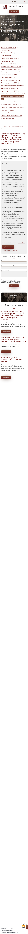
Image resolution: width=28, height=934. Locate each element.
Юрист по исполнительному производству (13, 911)
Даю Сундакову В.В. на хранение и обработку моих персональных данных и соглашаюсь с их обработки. (12, 281)
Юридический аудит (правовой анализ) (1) (12, 112)
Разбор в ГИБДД (7, 661)
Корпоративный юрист (7, 903)
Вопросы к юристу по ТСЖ (10, 426)
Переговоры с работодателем (11, 620)
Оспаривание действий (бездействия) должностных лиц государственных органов (13, 768)
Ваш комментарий (5, 270)
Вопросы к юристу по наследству (12, 513)
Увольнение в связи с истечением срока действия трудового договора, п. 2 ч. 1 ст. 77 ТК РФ (13, 615)
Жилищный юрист (8, 415)
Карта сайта (3, 928)
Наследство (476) (6, 55)
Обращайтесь (21, 242)
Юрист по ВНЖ (7, 812)
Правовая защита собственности (10, 916)
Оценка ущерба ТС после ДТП (11, 665)
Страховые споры (7, 663)
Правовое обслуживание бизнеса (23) (11, 115)
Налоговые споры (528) (7, 110)
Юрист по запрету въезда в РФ (11, 803)
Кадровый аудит (7, 646)
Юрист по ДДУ (7, 419)
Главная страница (6, 17)
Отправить (14, 285)
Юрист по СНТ (7, 424)
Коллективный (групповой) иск (11, 687)
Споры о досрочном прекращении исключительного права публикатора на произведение (13, 565)
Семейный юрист (6, 516)
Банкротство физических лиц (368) (10, 80)
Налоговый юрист (6, 901)
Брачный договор (7, 537)
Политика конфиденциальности (7, 930)
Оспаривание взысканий (9, 629)
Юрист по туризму (8, 724)
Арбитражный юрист (7, 906)
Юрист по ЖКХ (7, 421)
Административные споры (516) (10, 88)
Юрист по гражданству (9, 814)
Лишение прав (7, 658)
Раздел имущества (8, 520)
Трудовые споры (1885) (7, 63)
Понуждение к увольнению (10, 624)
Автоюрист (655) (5, 50)
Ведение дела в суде (8, 683)
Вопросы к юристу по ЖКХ (10, 432)
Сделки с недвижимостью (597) (10, 69)
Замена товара (7, 698)
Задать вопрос (14, 11)
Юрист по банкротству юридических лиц (12, 913)
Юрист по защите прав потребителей (11, 694)
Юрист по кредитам (6, 731)
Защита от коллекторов (9, 737)
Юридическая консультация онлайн (12, 880)
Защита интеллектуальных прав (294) (11, 107)
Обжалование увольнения (10, 622)
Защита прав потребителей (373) (10, 58)
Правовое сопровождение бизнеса (10, 921)
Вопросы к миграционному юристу (12, 819)
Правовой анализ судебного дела (12, 857)
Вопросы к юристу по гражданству (12, 816)
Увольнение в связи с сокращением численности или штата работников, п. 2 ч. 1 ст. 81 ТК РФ (13, 591)
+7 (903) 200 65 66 (14, 2)
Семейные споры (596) (7, 53)
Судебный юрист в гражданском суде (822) (13, 93)
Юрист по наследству (7, 449)
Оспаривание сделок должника (11, 796)
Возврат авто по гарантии (10, 667)
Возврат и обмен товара (9, 696)
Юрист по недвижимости (10, 412)
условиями (10, 282)
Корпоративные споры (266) (9, 102)
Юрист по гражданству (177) (9, 91)
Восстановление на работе (10, 626)
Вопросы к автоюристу (9, 674)
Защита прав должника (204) (9, 83)
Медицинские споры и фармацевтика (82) (12, 85)
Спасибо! (9, 247)
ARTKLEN (16, 932)
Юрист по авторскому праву (9, 546)
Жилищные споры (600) (7, 61)
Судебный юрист (6, 676)
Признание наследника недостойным (13, 471)
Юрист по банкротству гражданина (11, 786)
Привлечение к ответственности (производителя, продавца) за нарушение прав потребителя (11, 714)
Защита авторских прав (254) (9, 74)
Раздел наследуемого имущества (12, 504)
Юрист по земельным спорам (11, 417)
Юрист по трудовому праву (8, 578)
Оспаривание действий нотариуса (12, 502)
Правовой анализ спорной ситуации (12, 859)
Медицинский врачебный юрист (10, 821)
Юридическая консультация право (12, 874)
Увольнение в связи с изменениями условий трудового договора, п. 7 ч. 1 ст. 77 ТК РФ (13, 605)
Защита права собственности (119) (10, 72)
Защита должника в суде (9, 799)
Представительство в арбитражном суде (12, 21)
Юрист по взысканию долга (9, 908)
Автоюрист (4, 656)
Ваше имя (3, 260)
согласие (7, 280)
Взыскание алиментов (9, 522)
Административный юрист (8, 760)
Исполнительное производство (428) (11, 66)
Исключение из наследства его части (13, 507)
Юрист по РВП (7, 810)
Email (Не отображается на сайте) (8, 265)
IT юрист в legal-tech (6, 918)
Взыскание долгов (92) (7, 77)
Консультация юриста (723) (8, 47)
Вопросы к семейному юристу (11, 543)
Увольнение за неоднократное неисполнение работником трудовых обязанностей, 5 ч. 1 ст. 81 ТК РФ (13, 586)
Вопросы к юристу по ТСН (10, 435)
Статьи (11, 928)
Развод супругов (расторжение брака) (13, 518)
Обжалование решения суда (10, 685)
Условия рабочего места (9, 643)
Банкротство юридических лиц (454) (11, 104)
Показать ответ (6, 331)
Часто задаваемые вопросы (8, 19)
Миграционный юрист (7, 801)
